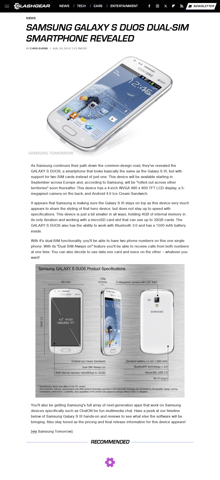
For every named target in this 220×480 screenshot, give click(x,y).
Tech (81, 6)
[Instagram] (157, 6)
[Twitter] (165, 6)
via (34, 431)
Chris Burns (39, 48)
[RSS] (182, 6)
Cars (98, 6)
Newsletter (201, 6)
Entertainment (124, 6)
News (64, 6)
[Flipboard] (174, 6)
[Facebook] (149, 6)
